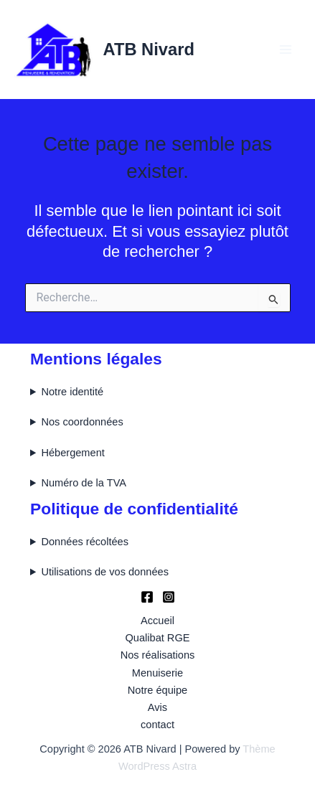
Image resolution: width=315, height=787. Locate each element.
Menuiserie (157, 673)
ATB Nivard (148, 49)
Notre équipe (157, 690)
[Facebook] (147, 596)
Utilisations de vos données (104, 572)
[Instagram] (168, 596)
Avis (157, 707)
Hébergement (72, 452)
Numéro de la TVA (83, 483)
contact (157, 724)
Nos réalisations (158, 655)
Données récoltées (84, 541)
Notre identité (72, 391)
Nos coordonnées (82, 422)
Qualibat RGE (158, 638)
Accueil (157, 620)
